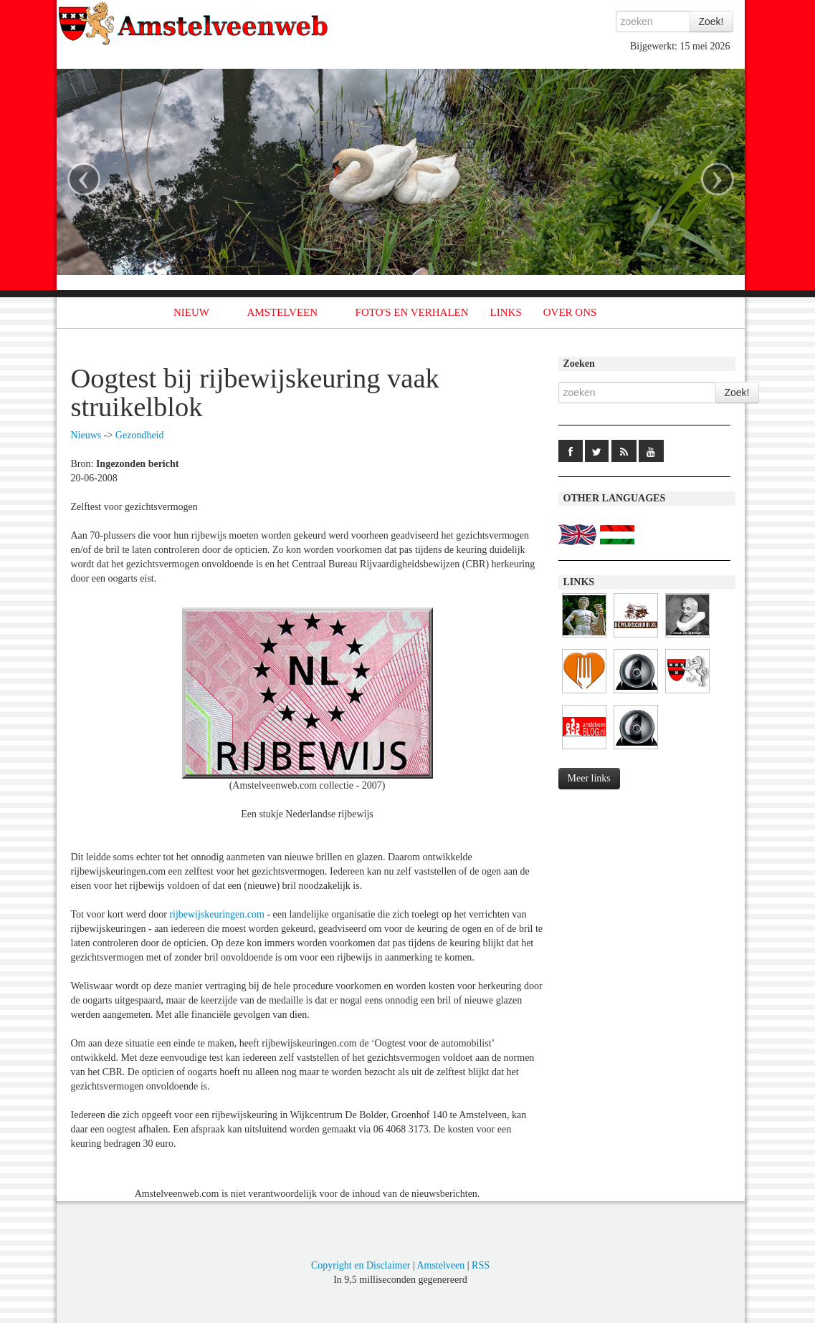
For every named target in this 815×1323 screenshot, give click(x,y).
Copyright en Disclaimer (360, 1265)
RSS (481, 1265)
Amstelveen (440, 1265)
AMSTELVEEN (282, 312)
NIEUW (191, 312)
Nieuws (86, 435)
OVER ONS (570, 312)
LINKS (506, 312)
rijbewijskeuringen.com (216, 914)
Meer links (589, 778)
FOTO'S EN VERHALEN (412, 312)
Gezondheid (139, 435)
